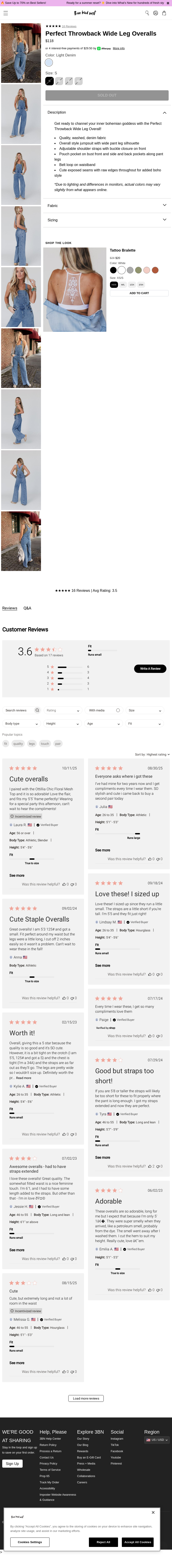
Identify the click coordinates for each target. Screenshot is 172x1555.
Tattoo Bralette (123, 250)
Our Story (83, 1438)
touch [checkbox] (45, 743)
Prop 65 (44, 1476)
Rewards (82, 1451)
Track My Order (49, 1482)
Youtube (116, 1457)
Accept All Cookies (137, 1542)
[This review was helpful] (64, 884)
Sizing (106, 220)
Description (106, 112)
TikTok (115, 1445)
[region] (82, 1529)
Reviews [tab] (9, 608)
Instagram (117, 1438)
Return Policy (48, 1445)
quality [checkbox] (18, 743)
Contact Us (47, 1457)
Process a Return (50, 1451)
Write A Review (150, 668)
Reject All (103, 1542)
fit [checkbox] (5, 743)
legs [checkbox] (32, 743)
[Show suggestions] (157, 1439)
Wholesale (83, 1469)
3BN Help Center (50, 1438)
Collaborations (86, 1476)
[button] (68, 667)
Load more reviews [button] (86, 1398)
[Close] (153, 1512)
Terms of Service (50, 1469)
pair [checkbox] (58, 743)
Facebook (117, 1451)
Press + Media (86, 1463)
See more (16, 875)
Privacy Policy (48, 1463)
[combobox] (63, 710)
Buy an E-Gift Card (89, 1457)
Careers (82, 1482)
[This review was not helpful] (72, 884)
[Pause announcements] (168, 3)
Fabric (106, 206)
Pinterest (116, 1463)
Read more (23, 1078)
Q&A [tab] (27, 608)
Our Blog (82, 1445)
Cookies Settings (30, 1542)
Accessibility (47, 1488)
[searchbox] (17, 710)
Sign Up (12, 1464)
